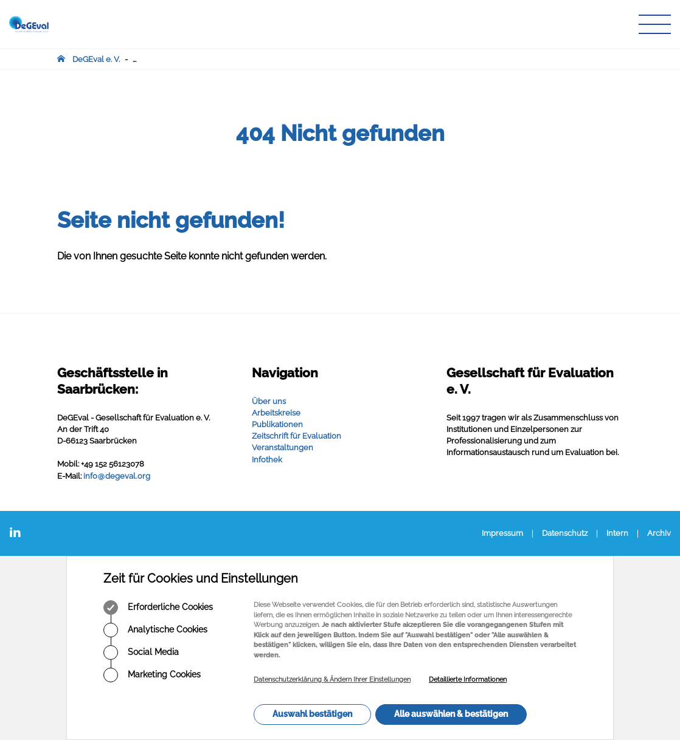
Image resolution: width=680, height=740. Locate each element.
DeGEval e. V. (96, 59)
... (134, 59)
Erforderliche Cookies (158, 607)
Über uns (269, 401)
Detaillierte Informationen (468, 679)
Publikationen (277, 424)
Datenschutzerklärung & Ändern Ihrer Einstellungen (332, 679)
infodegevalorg (116, 476)
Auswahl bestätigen (312, 714)
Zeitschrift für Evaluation (296, 435)
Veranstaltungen (282, 447)
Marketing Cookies (152, 675)
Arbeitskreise (276, 412)
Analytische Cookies (155, 630)
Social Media (141, 652)
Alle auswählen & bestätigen (451, 714)
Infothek (267, 459)
